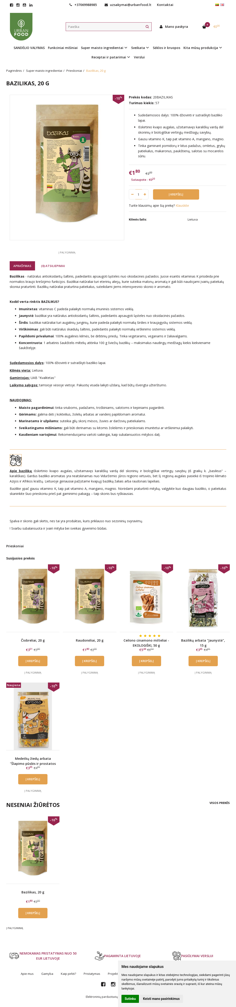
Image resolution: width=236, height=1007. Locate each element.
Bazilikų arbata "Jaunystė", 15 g (203, 643)
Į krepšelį (33, 661)
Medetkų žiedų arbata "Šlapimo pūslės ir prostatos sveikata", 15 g (33, 763)
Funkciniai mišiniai (63, 48)
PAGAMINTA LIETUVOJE (118, 956)
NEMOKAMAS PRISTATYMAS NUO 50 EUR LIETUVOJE (43, 956)
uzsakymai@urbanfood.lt (128, 5)
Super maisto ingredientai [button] (102, 48)
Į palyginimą (67, 252)
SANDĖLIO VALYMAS (29, 48)
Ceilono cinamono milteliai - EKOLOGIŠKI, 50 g (146, 643)
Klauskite (182, 205)
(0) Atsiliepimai (53, 266)
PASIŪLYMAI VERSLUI (192, 956)
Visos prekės (219, 803)
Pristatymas (92, 974)
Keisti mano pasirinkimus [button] (161, 999)
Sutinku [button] (130, 999)
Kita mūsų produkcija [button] (200, 48)
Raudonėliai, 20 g (89, 640)
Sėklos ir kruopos (166, 48)
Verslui (139, 57)
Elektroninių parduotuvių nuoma (107, 997)
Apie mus (27, 974)
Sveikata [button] (138, 48)
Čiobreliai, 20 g (33, 640)
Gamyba (47, 974)
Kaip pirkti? (68, 974)
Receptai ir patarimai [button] (108, 57)
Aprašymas (22, 266)
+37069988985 (83, 5)
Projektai (114, 974)
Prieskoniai (15, 546)
